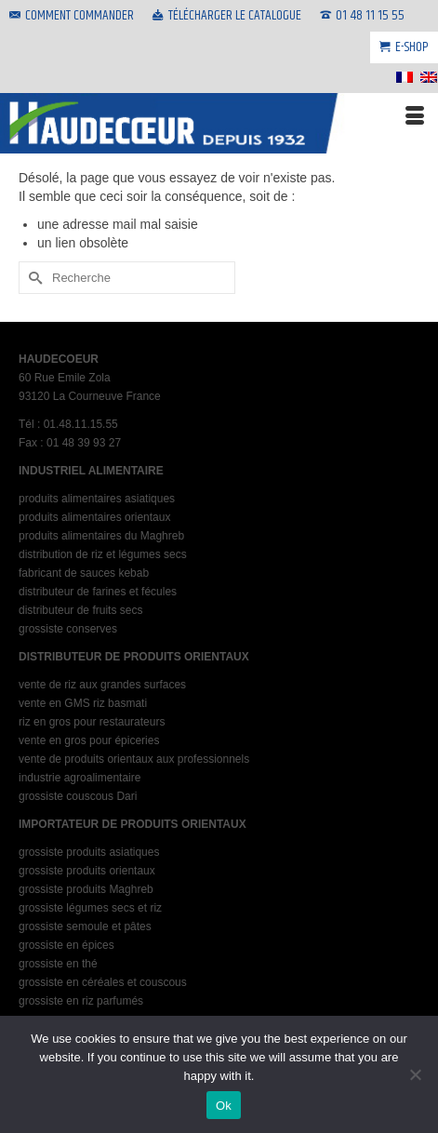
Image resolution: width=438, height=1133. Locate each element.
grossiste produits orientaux (87, 870)
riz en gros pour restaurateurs (92, 721)
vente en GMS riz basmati (83, 703)
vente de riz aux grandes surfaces (102, 684)
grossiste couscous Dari (78, 796)
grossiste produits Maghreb (86, 889)
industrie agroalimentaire (79, 777)
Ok (224, 1106)
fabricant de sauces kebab (84, 573)
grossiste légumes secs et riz (90, 907)
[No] (414, 1074)
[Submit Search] (32, 277)
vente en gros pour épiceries (89, 740)
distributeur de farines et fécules (98, 591)
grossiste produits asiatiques (89, 852)
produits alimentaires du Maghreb (101, 535)
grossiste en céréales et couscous (103, 982)
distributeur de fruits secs (80, 610)
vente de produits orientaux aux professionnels (134, 759)
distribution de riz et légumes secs (103, 554)
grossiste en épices (66, 945)
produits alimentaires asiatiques (97, 498)
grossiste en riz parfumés (81, 1000)
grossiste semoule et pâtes (85, 926)
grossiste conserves (68, 628)
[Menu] (415, 116)
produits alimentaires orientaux (94, 517)
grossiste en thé (58, 963)
